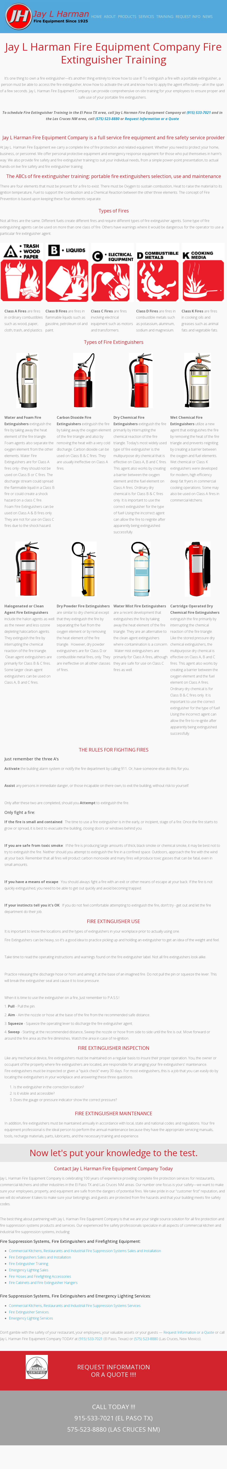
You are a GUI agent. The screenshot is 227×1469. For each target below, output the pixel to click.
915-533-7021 (94, 1418)
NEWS (208, 16)
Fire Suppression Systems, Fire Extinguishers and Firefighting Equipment (70, 1241)
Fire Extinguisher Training (28, 1263)
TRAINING (164, 16)
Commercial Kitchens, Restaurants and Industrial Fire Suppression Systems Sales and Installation (85, 1250)
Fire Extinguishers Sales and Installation (40, 1257)
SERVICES (146, 16)
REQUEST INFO (188, 16)
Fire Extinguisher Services (29, 1312)
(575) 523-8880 (107, 118)
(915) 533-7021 (199, 112)
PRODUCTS (127, 16)
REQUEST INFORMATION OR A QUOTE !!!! (113, 1371)
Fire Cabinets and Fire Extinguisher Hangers (43, 1282)
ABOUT (110, 16)
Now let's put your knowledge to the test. (113, 1153)
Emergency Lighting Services (31, 1318)
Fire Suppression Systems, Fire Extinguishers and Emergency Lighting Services (75, 1296)
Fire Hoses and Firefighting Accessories (40, 1276)
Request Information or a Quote (152, 118)
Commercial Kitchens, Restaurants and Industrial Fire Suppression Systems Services (75, 1305)
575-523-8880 (87, 1429)
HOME (96, 16)
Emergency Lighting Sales (28, 1270)
